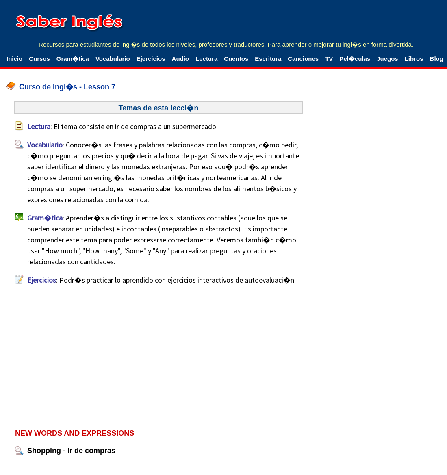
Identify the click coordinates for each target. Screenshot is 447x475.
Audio (180, 58)
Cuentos (236, 58)
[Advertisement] (160, 356)
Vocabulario (112, 58)
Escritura (268, 58)
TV (329, 58)
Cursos (39, 58)
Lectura (206, 58)
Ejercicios (151, 58)
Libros (414, 58)
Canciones (303, 58)
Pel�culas (354, 58)
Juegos (387, 58)
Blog (436, 58)
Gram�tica (72, 58)
